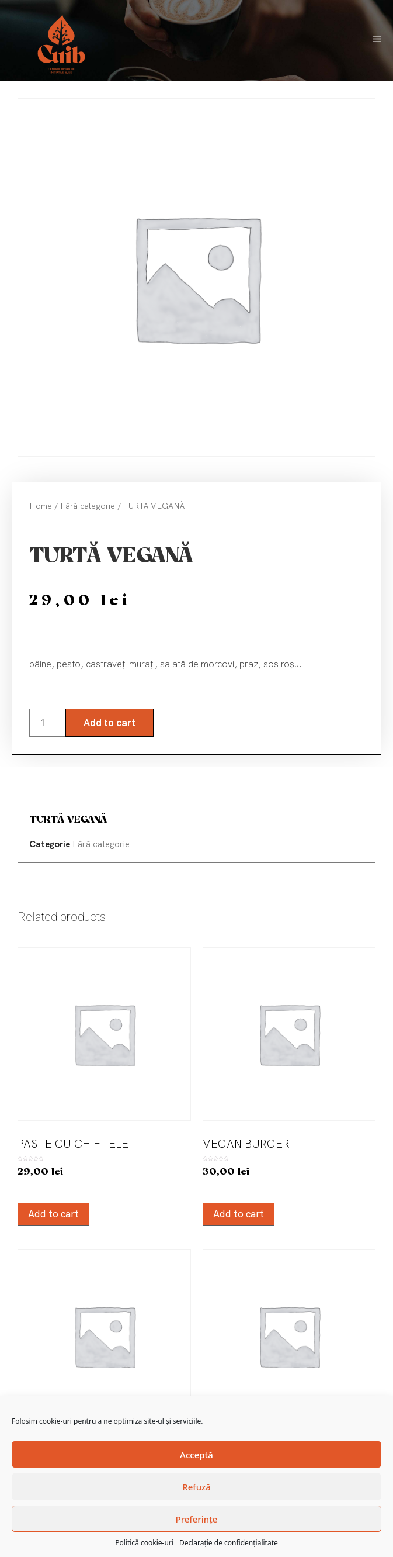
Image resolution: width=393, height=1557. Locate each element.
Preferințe (197, 1519)
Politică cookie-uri (144, 1543)
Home (40, 505)
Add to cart (109, 722)
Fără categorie (87, 505)
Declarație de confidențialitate (228, 1543)
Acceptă (196, 1455)
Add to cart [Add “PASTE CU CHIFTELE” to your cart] (53, 1213)
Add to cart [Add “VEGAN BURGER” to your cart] (238, 1213)
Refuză (196, 1487)
